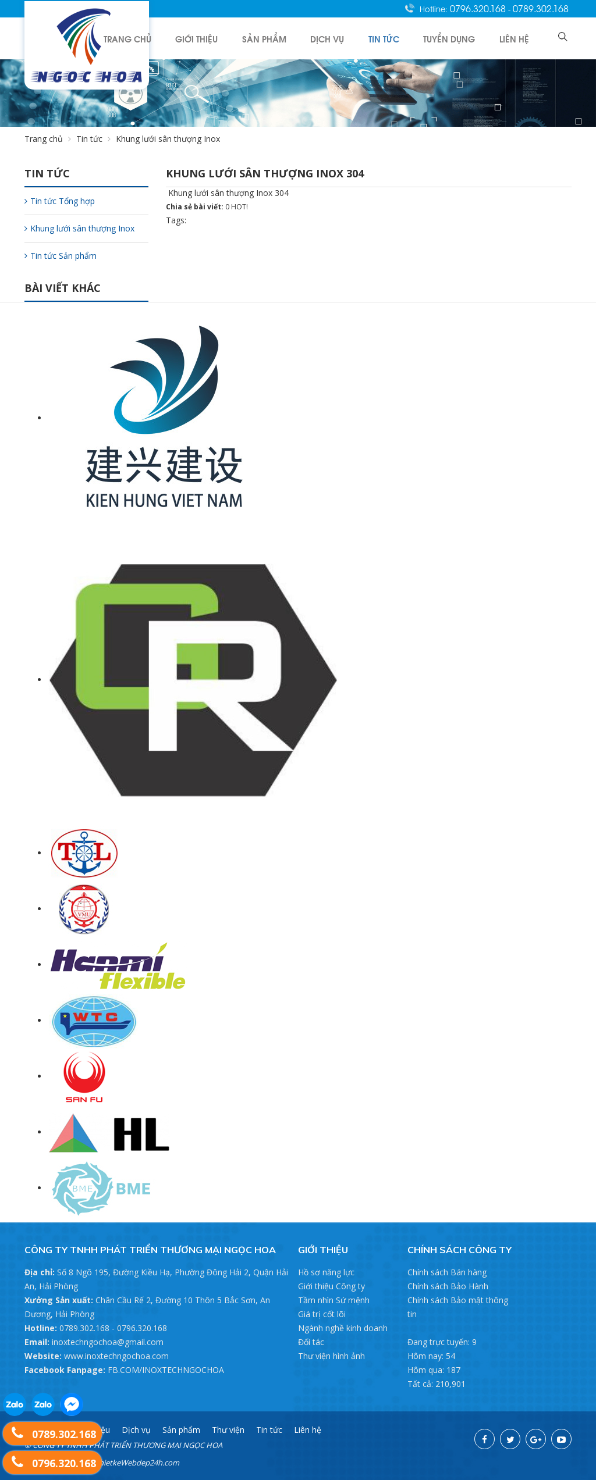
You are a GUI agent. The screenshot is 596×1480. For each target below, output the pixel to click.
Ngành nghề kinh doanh (343, 1327)
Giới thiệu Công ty (331, 1286)
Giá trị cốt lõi (322, 1313)
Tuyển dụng (459, 38)
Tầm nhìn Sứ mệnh (334, 1300)
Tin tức (398, 38)
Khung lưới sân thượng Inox (79, 228)
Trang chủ (158, 38)
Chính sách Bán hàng (447, 1272)
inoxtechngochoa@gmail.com (108, 1341)
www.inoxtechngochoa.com (116, 1355)
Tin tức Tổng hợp (59, 200)
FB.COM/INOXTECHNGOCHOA (166, 1369)
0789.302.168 (541, 8)
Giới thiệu (223, 38)
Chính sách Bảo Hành (447, 1286)
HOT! (239, 207)
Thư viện (228, 1429)
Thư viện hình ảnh (331, 1355)
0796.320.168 (479, 8)
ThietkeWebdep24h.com (137, 1462)
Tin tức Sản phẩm (60, 255)
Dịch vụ (345, 38)
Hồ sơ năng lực (326, 1272)
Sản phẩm (286, 38)
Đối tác (311, 1341)
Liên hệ (519, 38)
